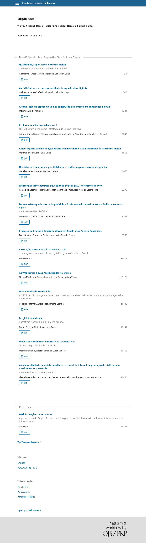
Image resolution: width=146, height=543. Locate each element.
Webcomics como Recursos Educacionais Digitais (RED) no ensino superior (60, 185)
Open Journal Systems (29, 510)
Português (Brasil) (27, 467)
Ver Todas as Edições (28, 441)
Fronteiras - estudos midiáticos (38, 3)
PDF (26, 79)
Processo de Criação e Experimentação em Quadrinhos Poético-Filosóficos (60, 230)
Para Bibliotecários (26, 496)
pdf (25, 139)
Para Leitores (23, 487)
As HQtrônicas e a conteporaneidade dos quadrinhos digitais (53, 88)
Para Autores (23, 491)
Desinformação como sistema (73, 418)
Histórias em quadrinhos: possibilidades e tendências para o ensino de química (63, 167)
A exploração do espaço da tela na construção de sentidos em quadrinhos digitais (64, 106)
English (21, 462)
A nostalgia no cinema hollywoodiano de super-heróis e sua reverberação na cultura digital (70, 148)
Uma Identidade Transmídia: (73, 295)
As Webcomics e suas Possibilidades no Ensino (45, 272)
